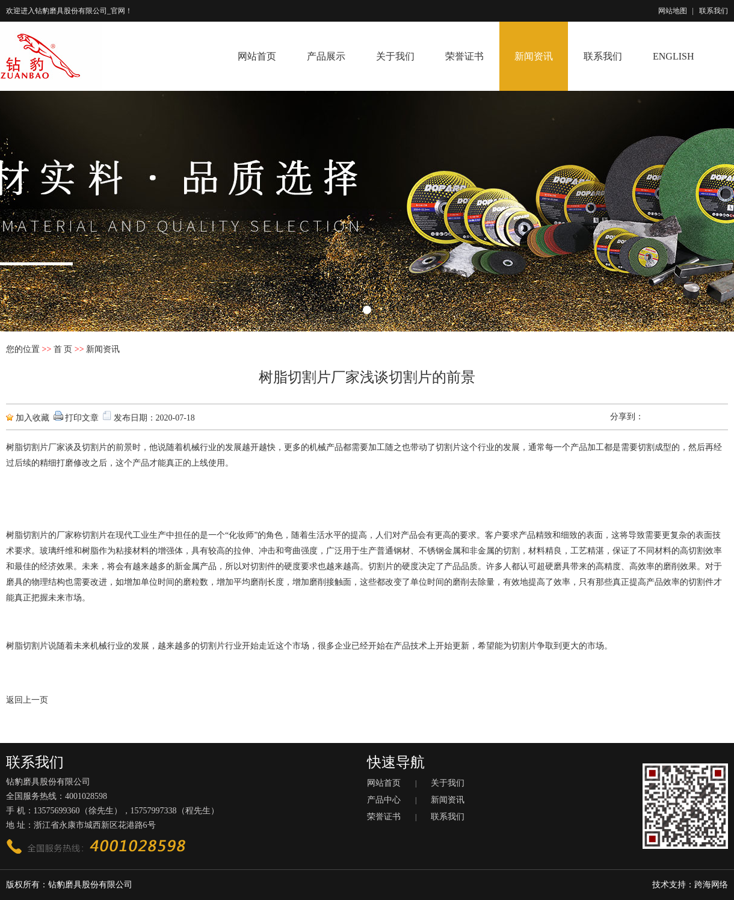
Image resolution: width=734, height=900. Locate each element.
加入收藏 (32, 417)
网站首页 (257, 56)
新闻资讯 (533, 56)
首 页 (63, 349)
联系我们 (713, 11)
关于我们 (395, 56)
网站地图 (672, 11)
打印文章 (82, 417)
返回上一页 (27, 699)
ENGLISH (673, 56)
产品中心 (384, 799)
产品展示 (326, 56)
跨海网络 (711, 884)
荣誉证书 (464, 56)
